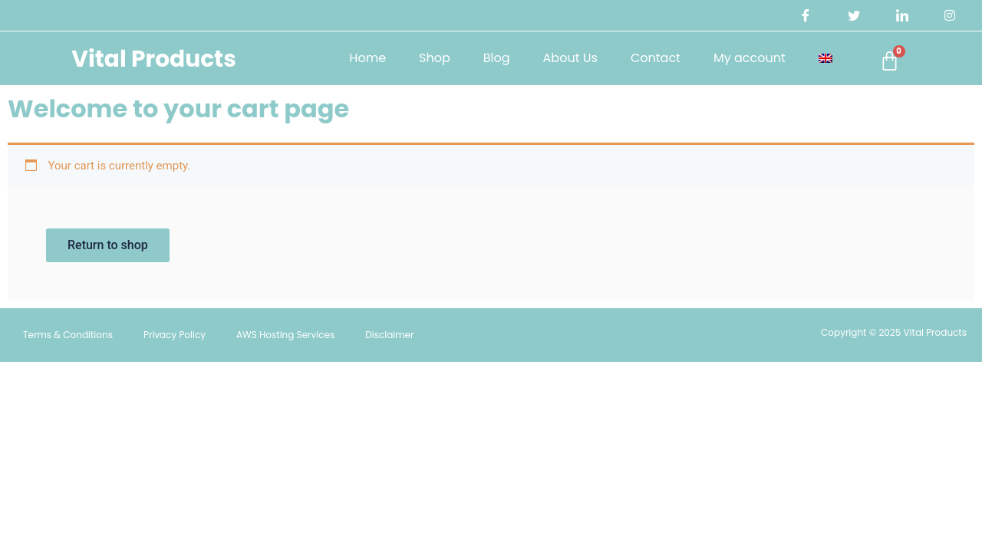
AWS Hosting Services (285, 336)
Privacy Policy (174, 336)
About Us (562, 58)
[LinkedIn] (900, 15)
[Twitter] (852, 15)
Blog (489, 58)
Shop (427, 58)
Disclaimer (389, 336)
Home (359, 58)
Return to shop (109, 245)
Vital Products (152, 58)
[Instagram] (949, 15)
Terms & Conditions (68, 336)
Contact (648, 58)
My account (742, 58)
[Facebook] (803, 15)
